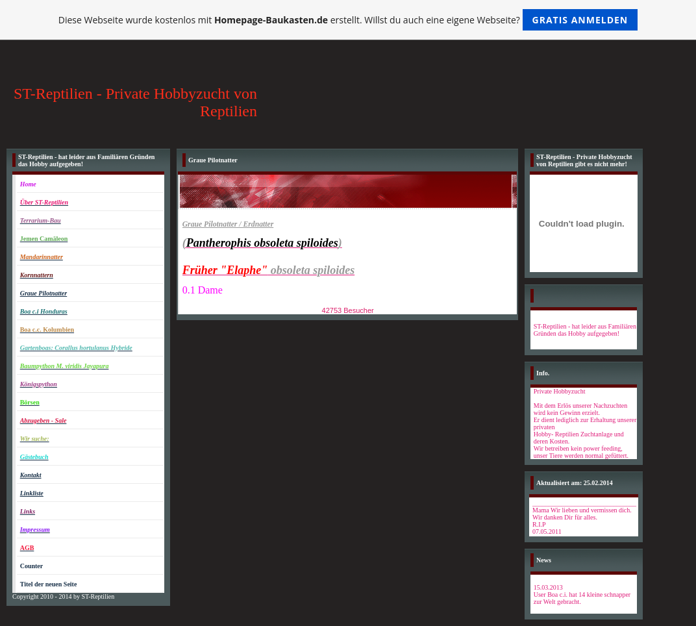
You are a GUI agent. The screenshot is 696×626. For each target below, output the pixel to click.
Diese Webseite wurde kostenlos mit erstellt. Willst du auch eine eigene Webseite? (348, 20)
